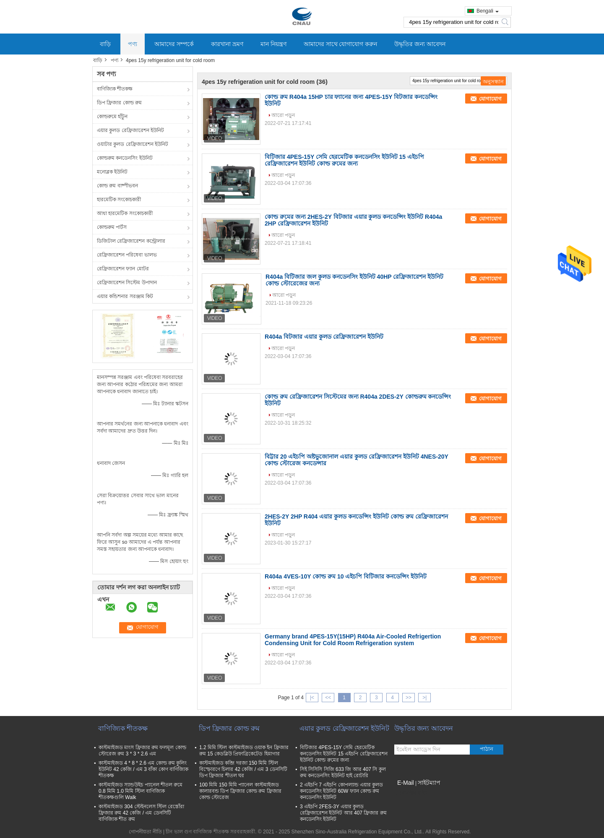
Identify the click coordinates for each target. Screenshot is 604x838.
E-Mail (405, 782)
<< (328, 697)
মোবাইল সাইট (410, 793)
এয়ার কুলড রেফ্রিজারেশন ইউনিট (130, 130)
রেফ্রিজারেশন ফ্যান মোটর (123, 269)
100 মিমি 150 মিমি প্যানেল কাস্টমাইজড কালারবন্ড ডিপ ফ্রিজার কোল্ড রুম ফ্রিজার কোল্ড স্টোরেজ (240, 791)
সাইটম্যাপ (429, 782)
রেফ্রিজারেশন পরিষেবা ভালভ (127, 255)
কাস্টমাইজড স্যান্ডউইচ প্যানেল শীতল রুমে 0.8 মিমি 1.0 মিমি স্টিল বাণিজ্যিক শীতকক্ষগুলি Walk (140, 791)
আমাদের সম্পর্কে (174, 44)
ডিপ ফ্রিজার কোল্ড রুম (119, 103)
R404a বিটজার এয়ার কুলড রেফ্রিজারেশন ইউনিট (324, 336)
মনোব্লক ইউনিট (112, 172)
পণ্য (132, 44)
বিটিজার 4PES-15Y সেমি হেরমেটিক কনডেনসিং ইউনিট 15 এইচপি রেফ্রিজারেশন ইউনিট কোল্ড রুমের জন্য (344, 160)
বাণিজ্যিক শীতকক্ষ (115, 89)
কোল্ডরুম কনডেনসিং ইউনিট (125, 158)
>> (408, 697)
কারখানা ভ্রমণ (227, 44)
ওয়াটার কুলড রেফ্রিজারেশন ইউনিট (132, 144)
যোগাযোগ (490, 99)
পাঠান (486, 749)
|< (312, 697)
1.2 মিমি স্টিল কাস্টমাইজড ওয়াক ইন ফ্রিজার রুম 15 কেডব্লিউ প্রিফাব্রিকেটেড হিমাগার (244, 751)
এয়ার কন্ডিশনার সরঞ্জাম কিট (125, 296)
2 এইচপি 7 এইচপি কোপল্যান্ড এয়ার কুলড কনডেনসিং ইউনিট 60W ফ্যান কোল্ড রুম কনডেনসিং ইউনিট (341, 791)
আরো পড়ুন (283, 115)
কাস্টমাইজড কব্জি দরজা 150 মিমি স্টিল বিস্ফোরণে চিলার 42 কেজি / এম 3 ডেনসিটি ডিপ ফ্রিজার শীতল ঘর (243, 769)
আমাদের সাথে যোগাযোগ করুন (341, 44)
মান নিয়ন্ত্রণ (273, 44)
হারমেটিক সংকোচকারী (119, 199)
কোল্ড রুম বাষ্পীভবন (117, 186)
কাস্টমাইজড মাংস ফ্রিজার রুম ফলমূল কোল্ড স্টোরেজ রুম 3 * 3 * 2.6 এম (142, 751)
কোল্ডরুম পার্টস (112, 227)
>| (424, 697)
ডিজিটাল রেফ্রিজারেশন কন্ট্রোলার (131, 241)
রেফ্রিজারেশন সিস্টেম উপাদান (127, 282)
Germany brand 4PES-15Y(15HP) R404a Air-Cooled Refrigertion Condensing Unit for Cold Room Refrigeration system (353, 639)
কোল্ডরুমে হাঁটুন (112, 116)
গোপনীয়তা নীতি (145, 832)
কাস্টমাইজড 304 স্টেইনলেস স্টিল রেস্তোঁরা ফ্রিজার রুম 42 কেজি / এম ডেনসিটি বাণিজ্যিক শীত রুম (141, 813)
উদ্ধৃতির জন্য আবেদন (419, 44)
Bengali (487, 11)
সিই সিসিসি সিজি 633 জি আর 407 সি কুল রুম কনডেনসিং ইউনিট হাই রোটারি (343, 772)
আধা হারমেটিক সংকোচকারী (125, 213)
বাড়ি (105, 44)
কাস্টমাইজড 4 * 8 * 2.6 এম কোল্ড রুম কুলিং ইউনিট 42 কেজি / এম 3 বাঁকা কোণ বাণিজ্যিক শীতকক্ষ (143, 769)
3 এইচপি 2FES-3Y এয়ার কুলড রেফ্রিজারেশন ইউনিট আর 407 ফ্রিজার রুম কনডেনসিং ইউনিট (343, 813)
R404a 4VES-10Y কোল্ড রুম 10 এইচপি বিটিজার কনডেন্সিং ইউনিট (346, 576)
